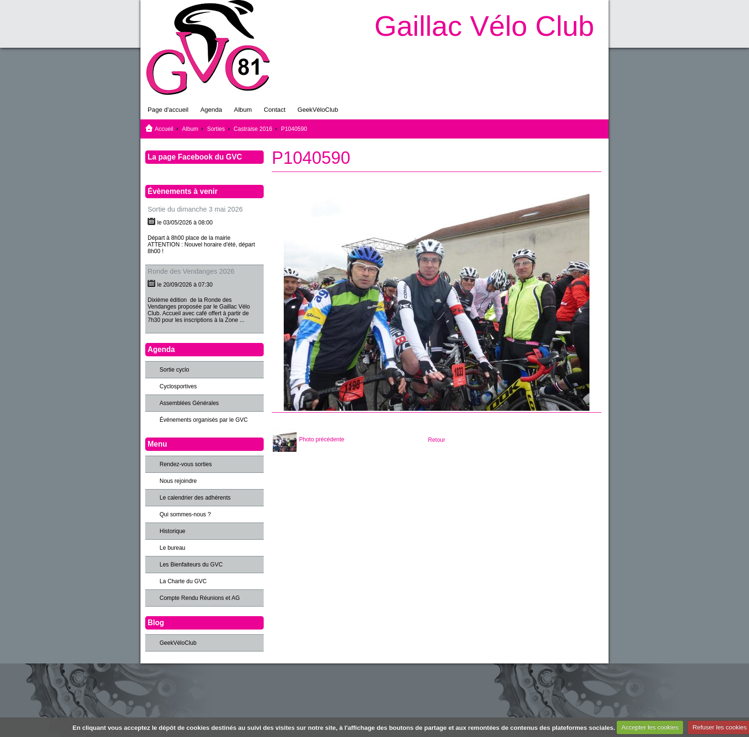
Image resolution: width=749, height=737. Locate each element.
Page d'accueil (168, 109)
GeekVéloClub (318, 109)
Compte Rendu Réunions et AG (200, 598)
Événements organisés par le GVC (204, 420)
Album (243, 109)
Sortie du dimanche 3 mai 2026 (195, 209)
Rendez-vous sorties (186, 464)
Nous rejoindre (178, 481)
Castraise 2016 (253, 129)
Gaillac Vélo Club (484, 26)
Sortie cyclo (174, 369)
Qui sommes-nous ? (185, 514)
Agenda (211, 109)
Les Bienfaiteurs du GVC (191, 564)
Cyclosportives (178, 386)
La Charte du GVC (183, 581)
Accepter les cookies (649, 727)
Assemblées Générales (189, 403)
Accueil (164, 129)
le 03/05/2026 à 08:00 (185, 222)
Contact (274, 109)
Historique (172, 531)
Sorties (216, 129)
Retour (436, 440)
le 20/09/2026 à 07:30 (185, 284)
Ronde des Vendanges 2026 (191, 271)
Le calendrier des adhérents (195, 497)
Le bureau (172, 548)
